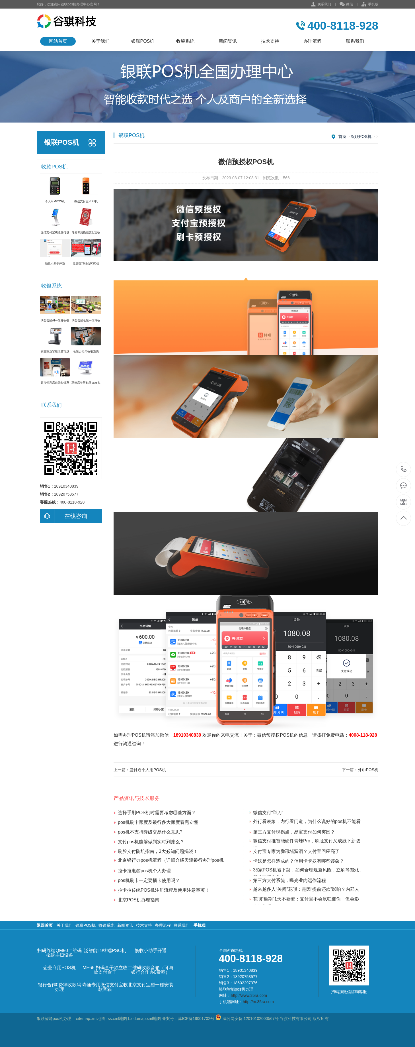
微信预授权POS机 (275, 735)
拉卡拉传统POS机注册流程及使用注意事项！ (163, 890)
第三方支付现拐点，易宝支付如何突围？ (294, 832)
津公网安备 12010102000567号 (251, 1018)
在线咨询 (63, 516)
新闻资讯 (228, 41)
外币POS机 (368, 769)
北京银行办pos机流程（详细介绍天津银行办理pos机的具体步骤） (171, 861)
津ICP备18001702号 (196, 1018)
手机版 (369, 4)
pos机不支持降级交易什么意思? (150, 832)
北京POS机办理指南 (138, 899)
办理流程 (312, 41)
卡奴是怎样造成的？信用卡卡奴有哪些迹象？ (298, 861)
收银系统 (185, 41)
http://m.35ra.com (258, 1001)
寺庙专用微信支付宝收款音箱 (105, 987)
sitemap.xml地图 (90, 1018)
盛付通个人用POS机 (148, 769)
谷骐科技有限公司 (295, 1018)
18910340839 (187, 735)
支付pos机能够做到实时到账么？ (151, 841)
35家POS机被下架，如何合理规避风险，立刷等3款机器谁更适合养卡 (307, 870)
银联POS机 (143, 41)
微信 (346, 4)
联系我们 (324, 4)
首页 (342, 136)
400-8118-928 (403, 469)
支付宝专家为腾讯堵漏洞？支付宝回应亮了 (296, 851)
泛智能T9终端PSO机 (105, 950)
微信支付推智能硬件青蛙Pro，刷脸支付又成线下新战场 (306, 841)
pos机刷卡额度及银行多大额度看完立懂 (158, 822)
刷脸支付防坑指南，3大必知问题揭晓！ (158, 851)
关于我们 (100, 41)
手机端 (200, 925)
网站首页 (58, 41)
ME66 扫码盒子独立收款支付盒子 (105, 970)
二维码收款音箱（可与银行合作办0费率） (150, 970)
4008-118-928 (363, 735)
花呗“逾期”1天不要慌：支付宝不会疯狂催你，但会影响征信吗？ (306, 900)
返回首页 (45, 925)
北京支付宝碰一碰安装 (150, 985)
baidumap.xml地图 (144, 1018)
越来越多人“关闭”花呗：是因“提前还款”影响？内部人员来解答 (306, 890)
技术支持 (270, 41)
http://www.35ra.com (249, 995)
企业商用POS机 (59, 967)
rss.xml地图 (116, 1018)
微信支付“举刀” (268, 812)
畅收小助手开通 (151, 950)
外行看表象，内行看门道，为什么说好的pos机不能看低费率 (307, 822)
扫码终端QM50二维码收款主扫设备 (59, 953)
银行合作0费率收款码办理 (59, 987)
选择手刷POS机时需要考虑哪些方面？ (157, 812)
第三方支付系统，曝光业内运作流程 (289, 880)
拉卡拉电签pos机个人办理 (144, 870)
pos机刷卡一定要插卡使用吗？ (149, 880)
